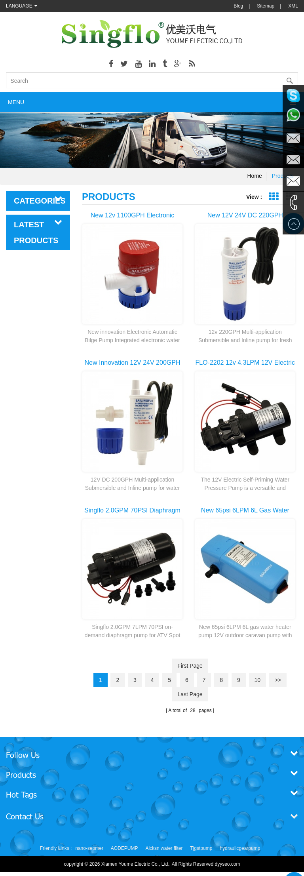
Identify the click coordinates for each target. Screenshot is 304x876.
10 (258, 680)
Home (254, 176)
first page (190, 666)
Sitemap (265, 6)
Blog (238, 6)
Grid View (273, 197)
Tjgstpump (201, 848)
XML (293, 6)
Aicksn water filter (163, 848)
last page (189, 694)
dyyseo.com (227, 864)
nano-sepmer (89, 848)
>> (278, 680)
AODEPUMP (124, 848)
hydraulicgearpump (240, 848)
